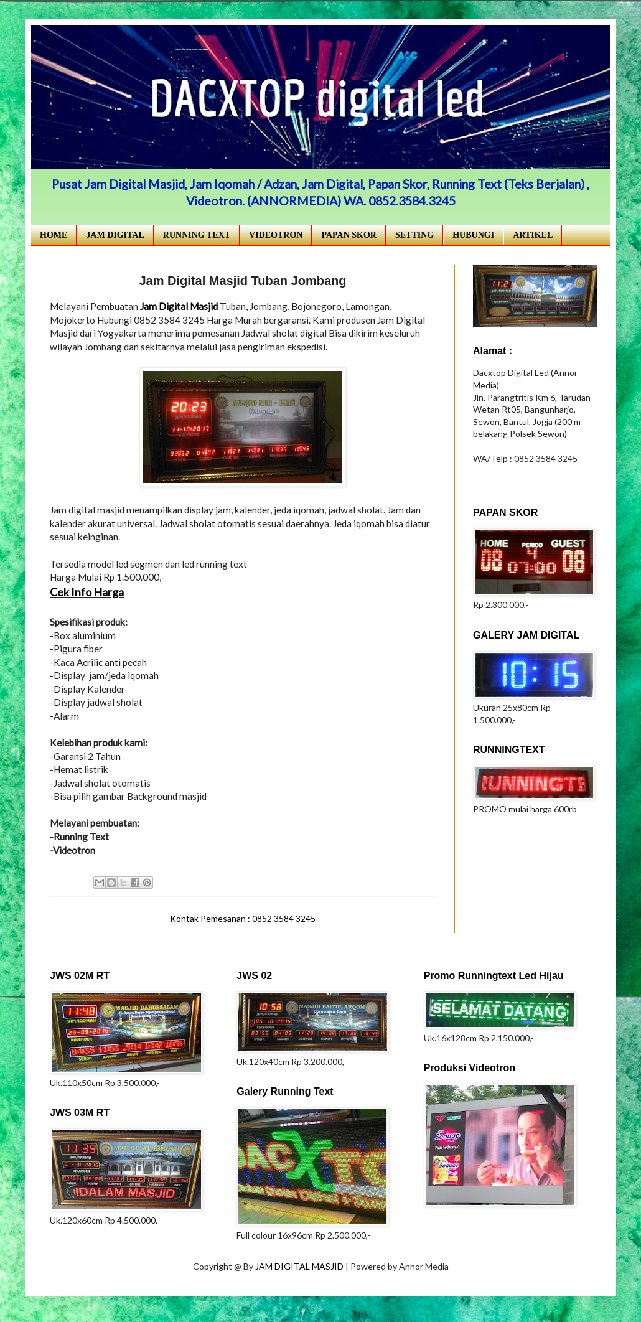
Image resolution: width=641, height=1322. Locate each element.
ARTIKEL (533, 235)
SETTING (414, 235)
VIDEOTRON (275, 235)
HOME (53, 235)
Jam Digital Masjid (179, 306)
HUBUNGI (473, 235)
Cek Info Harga (87, 592)
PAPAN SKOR (349, 235)
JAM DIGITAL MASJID (300, 1266)
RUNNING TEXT (196, 235)
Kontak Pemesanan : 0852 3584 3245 (243, 918)
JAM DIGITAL (115, 235)
